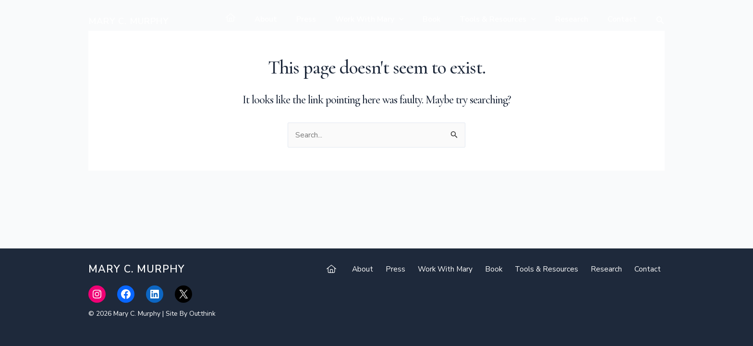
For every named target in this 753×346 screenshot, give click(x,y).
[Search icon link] (660, 21)
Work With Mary (386, 19)
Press (327, 19)
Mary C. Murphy (128, 21)
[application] (416, 19)
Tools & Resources (507, 19)
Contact (624, 19)
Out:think (203, 313)
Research (577, 19)
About (290, 19)
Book (445, 19)
